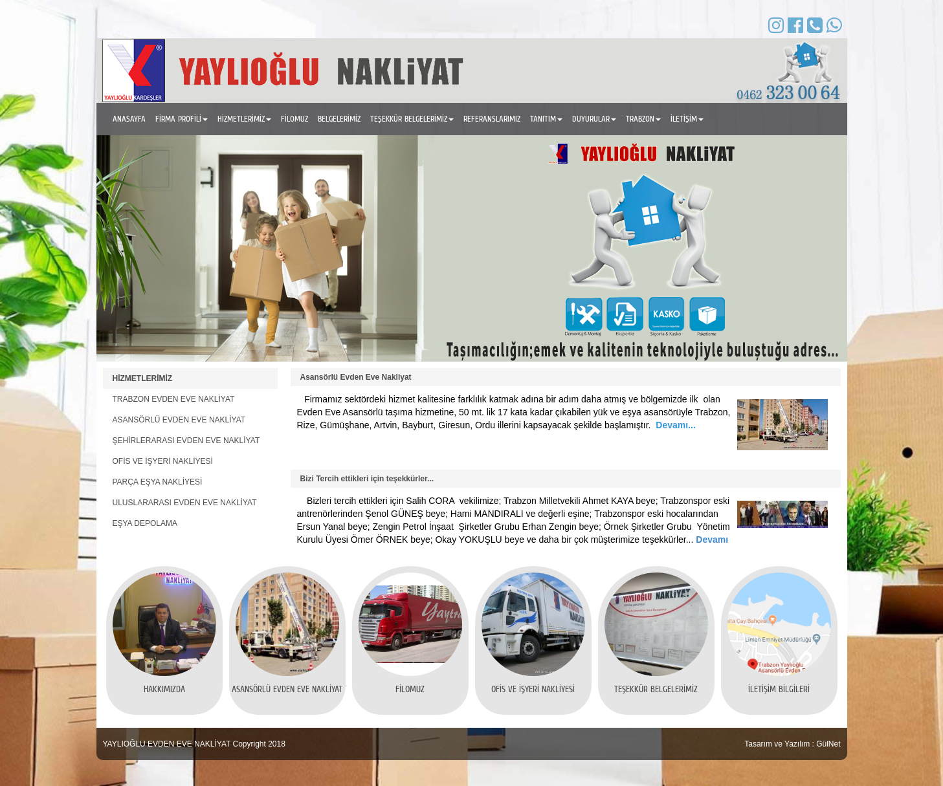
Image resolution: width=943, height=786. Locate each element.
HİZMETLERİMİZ (143, 378)
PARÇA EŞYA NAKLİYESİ (158, 481)
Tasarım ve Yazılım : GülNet (792, 743)
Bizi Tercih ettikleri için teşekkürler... (367, 478)
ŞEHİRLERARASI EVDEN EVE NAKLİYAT (186, 440)
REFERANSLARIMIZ (491, 119)
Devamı (710, 539)
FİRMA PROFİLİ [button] (181, 119)
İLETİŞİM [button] (687, 119)
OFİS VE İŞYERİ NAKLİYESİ (163, 461)
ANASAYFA (129, 119)
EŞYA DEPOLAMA (145, 523)
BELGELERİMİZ (339, 119)
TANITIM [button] (546, 119)
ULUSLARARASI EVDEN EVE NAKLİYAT (185, 502)
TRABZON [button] (643, 119)
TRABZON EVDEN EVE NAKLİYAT (174, 399)
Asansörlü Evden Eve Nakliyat (356, 377)
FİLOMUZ (294, 119)
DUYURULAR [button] (594, 119)
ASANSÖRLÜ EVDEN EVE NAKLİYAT (179, 419)
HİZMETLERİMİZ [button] (244, 119)
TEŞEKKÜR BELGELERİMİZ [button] (412, 119)
